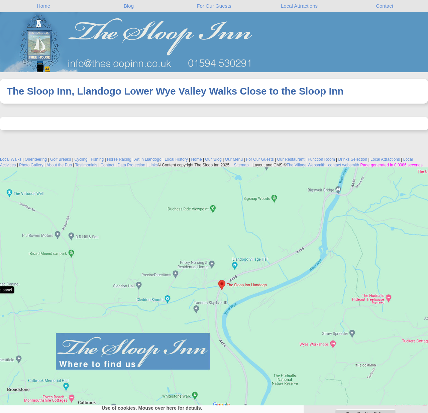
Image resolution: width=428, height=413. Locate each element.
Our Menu (234, 159)
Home (43, 6)
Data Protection (131, 165)
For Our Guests (214, 6)
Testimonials (86, 165)
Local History (176, 159)
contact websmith (343, 165)
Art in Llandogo (148, 159)
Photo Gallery (31, 165)
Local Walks (10, 159)
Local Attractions (299, 6)
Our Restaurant (290, 159)
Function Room (321, 159)
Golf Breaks (60, 159)
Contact (384, 6)
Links (153, 165)
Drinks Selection (352, 159)
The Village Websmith (306, 165)
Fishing (97, 159)
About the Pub (59, 165)
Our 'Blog (213, 159)
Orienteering (36, 159)
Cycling (80, 159)
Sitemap (241, 165)
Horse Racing (119, 159)
